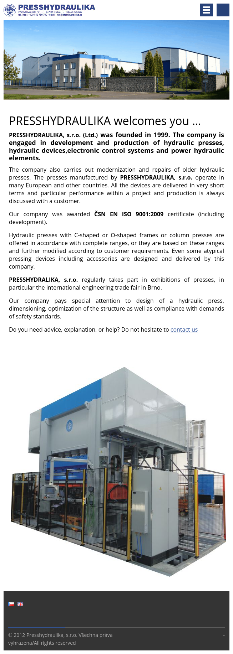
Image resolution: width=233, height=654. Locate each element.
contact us (184, 329)
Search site (223, 10)
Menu (206, 10)
